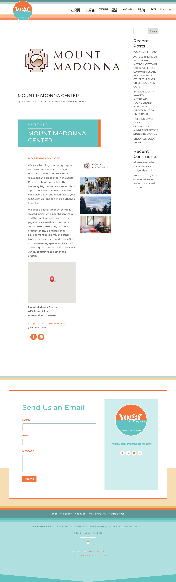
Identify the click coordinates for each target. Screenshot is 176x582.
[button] (53, 279)
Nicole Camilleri (142, 162)
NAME (26, 420)
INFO (162, 9)
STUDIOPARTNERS (75, 10)
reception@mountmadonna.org (47, 323)
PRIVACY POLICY (97, 514)
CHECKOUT (66, 514)
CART (54, 514)
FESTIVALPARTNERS (91, 10)
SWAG (153, 9)
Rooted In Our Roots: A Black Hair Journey (144, 183)
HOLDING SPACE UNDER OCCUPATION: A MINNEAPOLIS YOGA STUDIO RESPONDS (145, 126)
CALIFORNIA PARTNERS (60, 101)
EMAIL (26, 435)
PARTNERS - (79, 101)
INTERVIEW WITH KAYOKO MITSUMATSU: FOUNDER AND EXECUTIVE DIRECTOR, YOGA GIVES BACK (143, 103)
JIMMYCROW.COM (95, 552)
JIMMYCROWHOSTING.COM (94, 555)
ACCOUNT (80, 514)
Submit (29, 478)
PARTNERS (103, 9)
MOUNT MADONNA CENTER (48, 95)
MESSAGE (28, 451)
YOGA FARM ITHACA (145, 52)
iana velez (26, 101)
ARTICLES (127, 9)
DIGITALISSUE (141, 10)
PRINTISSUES (114, 10)
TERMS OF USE (116, 514)
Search (153, 31)
